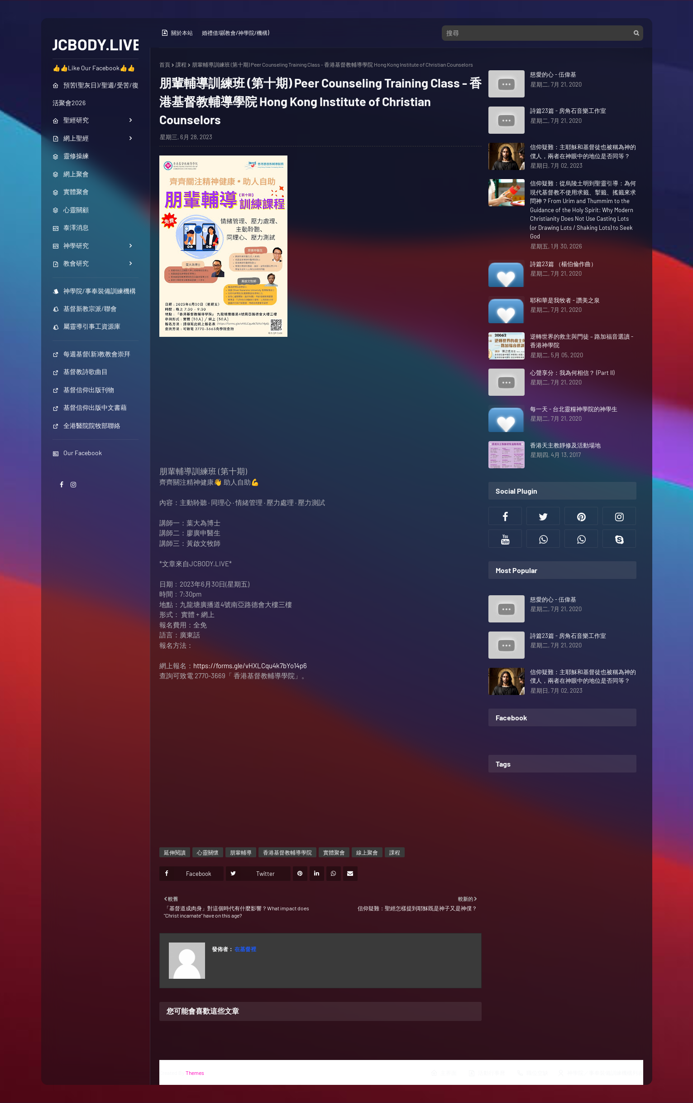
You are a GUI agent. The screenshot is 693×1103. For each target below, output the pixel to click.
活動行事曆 (486, 1073)
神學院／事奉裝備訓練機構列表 (600, 1073)
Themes (195, 1072)
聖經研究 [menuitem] (71, 120)
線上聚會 (367, 852)
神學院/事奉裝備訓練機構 (94, 291)
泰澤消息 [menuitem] (71, 227)
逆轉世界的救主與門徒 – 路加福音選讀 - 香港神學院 (581, 341)
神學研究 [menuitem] (71, 245)
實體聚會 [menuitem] (71, 191)
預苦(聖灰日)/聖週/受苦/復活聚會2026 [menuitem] (96, 94)
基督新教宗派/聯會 (85, 308)
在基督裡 (245, 949)
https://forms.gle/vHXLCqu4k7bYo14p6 (250, 665)
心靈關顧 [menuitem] (71, 210)
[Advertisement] (320, 402)
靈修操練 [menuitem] (71, 156)
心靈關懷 (208, 852)
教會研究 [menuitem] (71, 263)
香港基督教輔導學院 (287, 852)
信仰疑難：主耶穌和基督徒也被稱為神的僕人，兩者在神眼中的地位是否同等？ (583, 151)
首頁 (164, 64)
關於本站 (177, 32)
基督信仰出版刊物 (83, 390)
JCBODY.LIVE (95, 43)
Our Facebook (77, 453)
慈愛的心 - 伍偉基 (553, 74)
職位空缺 (532, 1073)
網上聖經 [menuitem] (71, 138)
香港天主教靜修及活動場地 (565, 445)
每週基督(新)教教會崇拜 (91, 354)
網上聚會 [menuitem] (71, 174)
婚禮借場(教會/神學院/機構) (235, 32)
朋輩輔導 (241, 852)
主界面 (443, 1073)
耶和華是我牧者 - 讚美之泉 (565, 300)
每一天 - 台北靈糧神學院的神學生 (573, 409)
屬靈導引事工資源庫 (86, 326)
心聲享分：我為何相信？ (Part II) (572, 372)
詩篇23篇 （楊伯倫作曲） (563, 263)
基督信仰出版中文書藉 (90, 407)
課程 (181, 64)
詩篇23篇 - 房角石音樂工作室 (568, 110)
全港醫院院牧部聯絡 (86, 425)
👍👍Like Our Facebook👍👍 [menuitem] (94, 68)
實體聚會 (334, 852)
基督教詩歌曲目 (80, 371)
